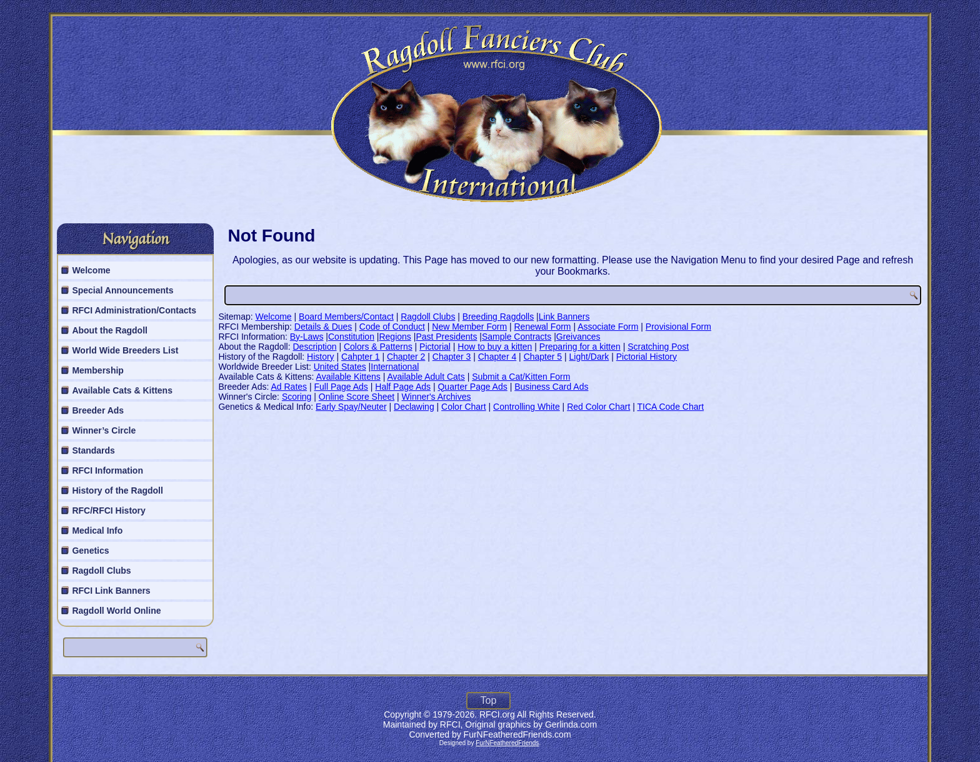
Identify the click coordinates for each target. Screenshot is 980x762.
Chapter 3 (451, 357)
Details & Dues (323, 327)
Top (489, 700)
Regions (395, 337)
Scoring (296, 397)
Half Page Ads (403, 387)
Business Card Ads (551, 387)
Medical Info (97, 531)
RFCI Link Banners (111, 591)
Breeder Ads (98, 410)
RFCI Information (107, 470)
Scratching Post (658, 347)
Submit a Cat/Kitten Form (521, 377)
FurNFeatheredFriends (507, 742)
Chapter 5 (543, 357)
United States (340, 367)
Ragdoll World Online (116, 611)
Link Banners (564, 317)
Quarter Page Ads (472, 387)
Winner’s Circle (104, 430)
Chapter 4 (497, 357)
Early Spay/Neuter (351, 407)
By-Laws (307, 337)
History (320, 357)
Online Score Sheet (356, 397)
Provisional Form (678, 327)
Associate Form (608, 327)
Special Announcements (122, 290)
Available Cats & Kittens (122, 390)
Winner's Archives (436, 397)
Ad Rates (289, 387)
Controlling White (526, 407)
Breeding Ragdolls (498, 317)
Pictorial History (646, 357)
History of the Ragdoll (117, 490)
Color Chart (463, 407)
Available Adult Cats (425, 377)
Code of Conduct (392, 327)
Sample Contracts (516, 337)
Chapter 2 (406, 357)
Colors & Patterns (378, 347)
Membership (97, 370)
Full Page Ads (341, 387)
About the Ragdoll (110, 330)
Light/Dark (589, 357)
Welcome (91, 270)
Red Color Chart (598, 407)
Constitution (351, 337)
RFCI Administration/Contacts (134, 310)
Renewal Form (542, 327)
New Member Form (469, 327)
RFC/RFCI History (108, 510)
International (395, 367)
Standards (93, 450)
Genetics (90, 551)
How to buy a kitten (495, 347)
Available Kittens (348, 377)
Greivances (578, 337)
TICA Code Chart (670, 407)
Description (315, 347)
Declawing (414, 407)
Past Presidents (446, 337)
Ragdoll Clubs (101, 571)
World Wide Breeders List (125, 350)
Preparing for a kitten (580, 347)
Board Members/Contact (346, 317)
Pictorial (435, 347)
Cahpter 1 (360, 357)
